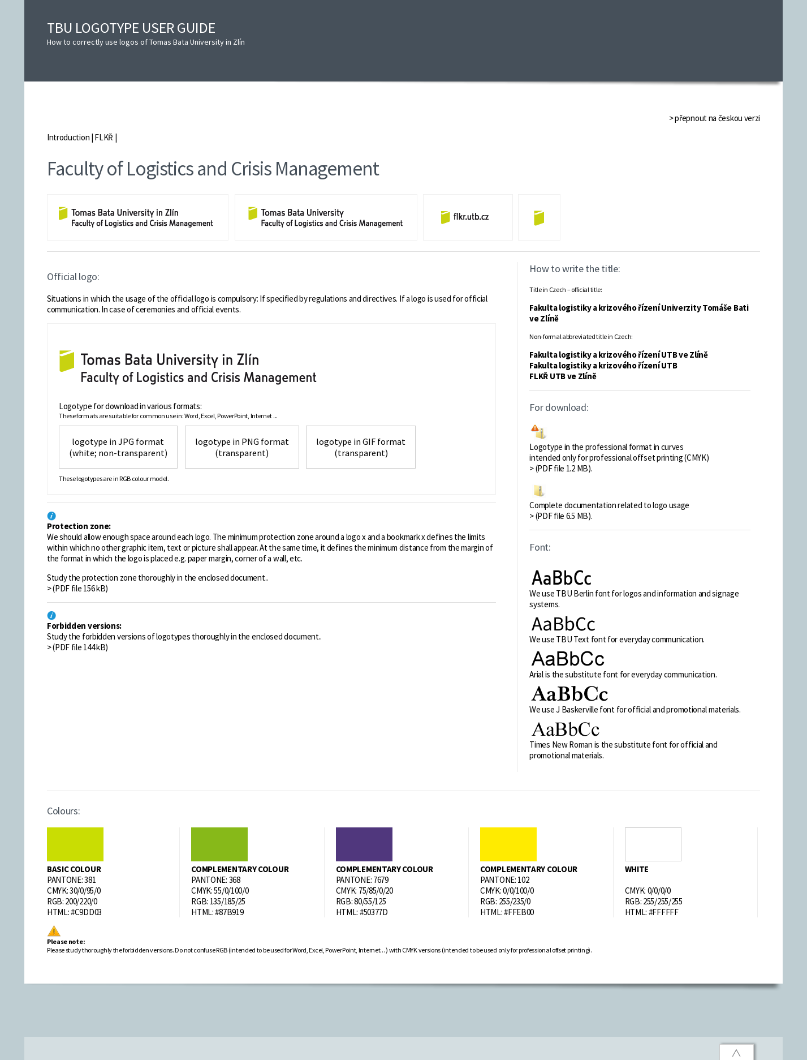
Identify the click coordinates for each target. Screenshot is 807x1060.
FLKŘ (103, 137)
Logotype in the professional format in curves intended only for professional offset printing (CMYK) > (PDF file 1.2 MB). (619, 457)
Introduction (68, 137)
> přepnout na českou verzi (714, 118)
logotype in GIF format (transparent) (360, 447)
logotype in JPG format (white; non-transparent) (118, 447)
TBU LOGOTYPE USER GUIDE (146, 32)
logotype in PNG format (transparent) (242, 447)
